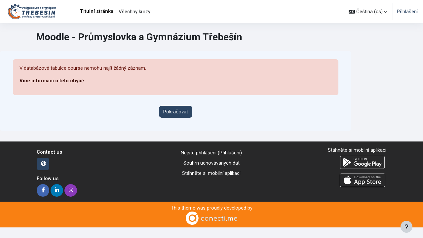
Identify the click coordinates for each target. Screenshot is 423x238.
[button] (367, 11)
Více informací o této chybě (51, 81)
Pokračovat (175, 112)
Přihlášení (407, 12)
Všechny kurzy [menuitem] (134, 12)
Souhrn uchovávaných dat (211, 163)
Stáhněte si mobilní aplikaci (211, 173)
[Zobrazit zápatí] (406, 227)
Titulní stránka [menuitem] (96, 11)
